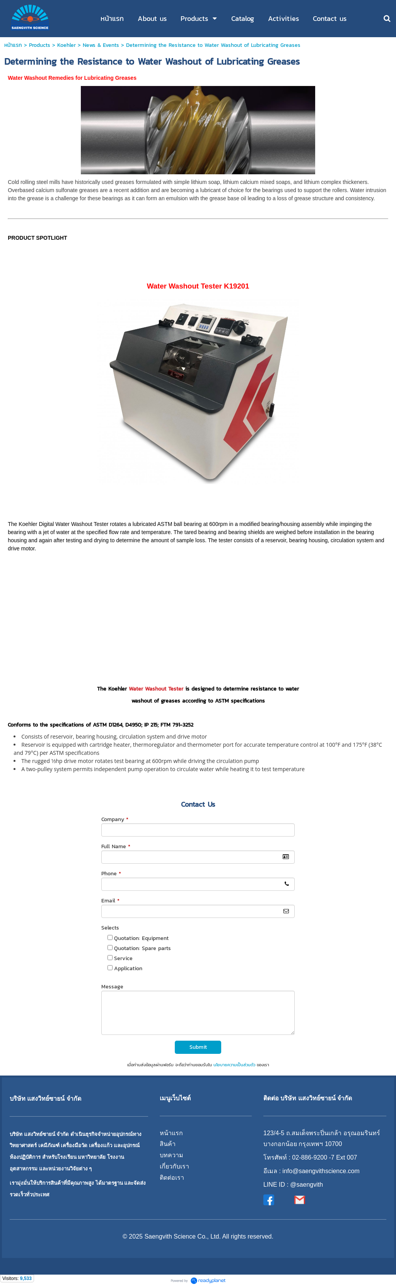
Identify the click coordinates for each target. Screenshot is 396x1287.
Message (112, 987)
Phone (111, 873)
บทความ (171, 1155)
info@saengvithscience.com (320, 1171)
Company (114, 819)
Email (110, 901)
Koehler (66, 45)
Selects (110, 928)
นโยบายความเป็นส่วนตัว (234, 1065)
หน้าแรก (13, 45)
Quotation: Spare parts (142, 948)
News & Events (101, 45)
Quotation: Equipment (141, 938)
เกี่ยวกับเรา (174, 1166)
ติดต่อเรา (172, 1177)
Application (128, 968)
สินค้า (168, 1144)
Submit (198, 1047)
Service (123, 958)
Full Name (115, 846)
